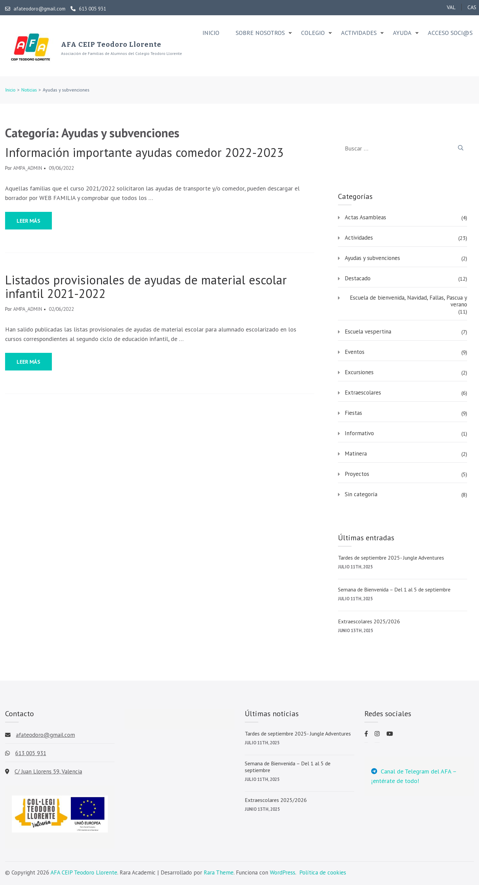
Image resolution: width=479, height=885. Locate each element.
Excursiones (359, 372)
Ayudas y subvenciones (372, 258)
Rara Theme (219, 872)
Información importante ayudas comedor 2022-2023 (144, 152)
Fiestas (353, 412)
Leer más (28, 220)
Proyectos (357, 473)
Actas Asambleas (365, 217)
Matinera (356, 453)
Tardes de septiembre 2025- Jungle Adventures (391, 557)
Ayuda (402, 33)
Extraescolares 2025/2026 (369, 621)
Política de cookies (322, 872)
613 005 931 (88, 9)
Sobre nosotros (260, 33)
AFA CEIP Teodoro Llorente (111, 44)
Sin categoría (361, 494)
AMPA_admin (27, 168)
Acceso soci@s (450, 33)
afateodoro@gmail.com (35, 9)
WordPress (282, 872)
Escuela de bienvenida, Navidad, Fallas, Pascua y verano (408, 301)
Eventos (354, 351)
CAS (471, 7)
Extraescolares (363, 392)
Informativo (359, 433)
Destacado (358, 278)
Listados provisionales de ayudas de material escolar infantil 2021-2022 (146, 286)
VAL (451, 7)
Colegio (313, 33)
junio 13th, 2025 (355, 630)
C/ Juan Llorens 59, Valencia (48, 771)
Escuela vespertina (368, 331)
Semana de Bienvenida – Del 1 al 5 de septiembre (394, 589)
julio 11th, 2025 (355, 567)
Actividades (359, 33)
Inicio (210, 33)
